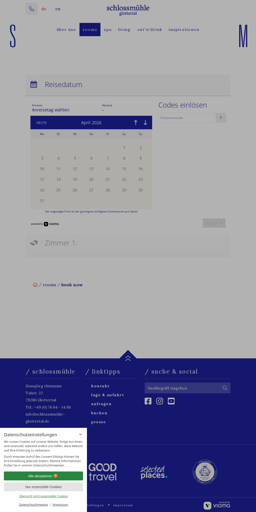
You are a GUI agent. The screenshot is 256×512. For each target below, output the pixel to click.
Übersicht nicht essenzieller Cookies (43, 496)
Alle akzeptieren (43, 476)
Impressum (60, 505)
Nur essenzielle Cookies (43, 487)
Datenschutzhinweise (33, 505)
